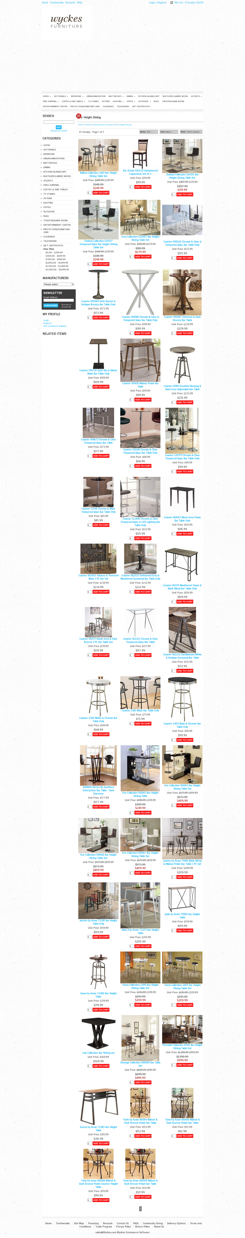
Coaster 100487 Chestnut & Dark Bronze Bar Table (182, 318)
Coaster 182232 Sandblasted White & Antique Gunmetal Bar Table (182, 656)
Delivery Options (176, 1223)
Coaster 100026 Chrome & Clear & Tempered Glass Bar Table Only (182, 243)
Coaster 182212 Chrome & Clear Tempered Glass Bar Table (140, 640)
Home (45, 2)
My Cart (179, 2)
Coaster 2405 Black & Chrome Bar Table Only (182, 725)
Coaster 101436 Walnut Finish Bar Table (140, 385)
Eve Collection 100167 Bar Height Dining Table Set (140, 854)
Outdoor (144, 101)
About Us (159, 1226)
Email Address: (50, 297)
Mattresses (116, 96)
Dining (131, 96)
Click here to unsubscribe (66, 305)
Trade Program (103, 1226)
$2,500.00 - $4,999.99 (57, 269)
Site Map (79, 1223)
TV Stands (93, 101)
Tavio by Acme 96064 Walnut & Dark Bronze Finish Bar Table (140, 1121)
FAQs (79, 2)
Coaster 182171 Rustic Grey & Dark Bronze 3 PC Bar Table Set (98, 640)
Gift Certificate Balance (55, 326)
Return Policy (142, 1226)
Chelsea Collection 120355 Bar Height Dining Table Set (182, 176)
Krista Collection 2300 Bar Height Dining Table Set (140, 986)
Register (162, 2)
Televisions (123, 106)
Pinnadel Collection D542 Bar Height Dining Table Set (182, 1047)
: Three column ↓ (191, 131)
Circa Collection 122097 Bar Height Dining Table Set (140, 238)
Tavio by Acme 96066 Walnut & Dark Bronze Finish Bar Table (182, 1121)
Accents (196, 96)
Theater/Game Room (173, 101)
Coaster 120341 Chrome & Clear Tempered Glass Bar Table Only (140, 451)
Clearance (108, 106)
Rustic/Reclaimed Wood (175, 96)
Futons (106, 101)
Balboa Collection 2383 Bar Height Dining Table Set (98, 174)
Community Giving (153, 1223)
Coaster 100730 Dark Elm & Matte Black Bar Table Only (98, 372)
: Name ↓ (166, 131)
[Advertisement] (122, 66)
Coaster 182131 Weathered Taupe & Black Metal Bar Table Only (182, 587)
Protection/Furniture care (85, 106)
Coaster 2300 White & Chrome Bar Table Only (98, 720)
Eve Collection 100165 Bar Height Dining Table (140, 794)
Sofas (47, 96)
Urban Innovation (96, 96)
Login (152, 2)
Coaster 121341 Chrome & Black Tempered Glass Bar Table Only (98, 510)
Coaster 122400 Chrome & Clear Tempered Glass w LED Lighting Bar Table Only (140, 522)
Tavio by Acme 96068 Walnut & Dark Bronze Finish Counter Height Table (98, 1184)
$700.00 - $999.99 (56, 259)
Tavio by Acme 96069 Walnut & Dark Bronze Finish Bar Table (140, 1182)
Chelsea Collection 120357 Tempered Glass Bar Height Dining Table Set (98, 244)
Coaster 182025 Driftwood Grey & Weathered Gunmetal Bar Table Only (140, 577)
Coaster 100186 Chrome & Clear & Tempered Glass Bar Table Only (140, 318)
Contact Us (123, 1223)
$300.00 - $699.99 (55, 255)
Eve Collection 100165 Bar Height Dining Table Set (182, 787)
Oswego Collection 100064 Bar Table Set (140, 1064)
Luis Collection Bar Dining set (98, 1053)
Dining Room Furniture (103, 124)
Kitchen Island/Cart (149, 96)
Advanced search (58, 130)
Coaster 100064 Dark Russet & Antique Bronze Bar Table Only (98, 303)
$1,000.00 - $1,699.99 (57, 262)
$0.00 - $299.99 (54, 252)
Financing (93, 1223)
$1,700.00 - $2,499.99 (57, 266)
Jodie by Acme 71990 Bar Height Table (182, 916)
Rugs (156, 101)
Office (131, 101)
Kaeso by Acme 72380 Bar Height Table (98, 995)
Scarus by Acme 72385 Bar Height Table (98, 1129)
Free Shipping (51, 101)
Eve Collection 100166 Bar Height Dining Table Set (98, 856)
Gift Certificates (141, 106)
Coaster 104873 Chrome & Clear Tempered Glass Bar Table (98, 441)
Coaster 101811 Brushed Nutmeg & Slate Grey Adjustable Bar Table (182, 388)
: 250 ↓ (146, 131)
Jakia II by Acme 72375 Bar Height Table (140, 931)
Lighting (118, 101)
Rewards (70, 2)
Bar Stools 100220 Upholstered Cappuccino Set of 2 (140, 172)
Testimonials (57, 2)
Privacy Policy (123, 1226)
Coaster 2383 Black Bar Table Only (140, 710)
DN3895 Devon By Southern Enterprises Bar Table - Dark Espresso (98, 790)
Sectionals (61, 96)
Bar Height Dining (124, 124)
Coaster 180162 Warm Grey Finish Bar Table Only (182, 519)
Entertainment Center (55, 106)
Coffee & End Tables (73, 101)
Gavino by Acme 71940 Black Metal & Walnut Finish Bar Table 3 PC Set (182, 862)
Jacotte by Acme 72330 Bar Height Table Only (98, 922)
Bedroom (77, 96)
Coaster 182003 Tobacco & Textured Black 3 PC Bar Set (98, 577)
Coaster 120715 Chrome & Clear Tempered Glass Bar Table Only (182, 457)
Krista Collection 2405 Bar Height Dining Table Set (182, 987)
